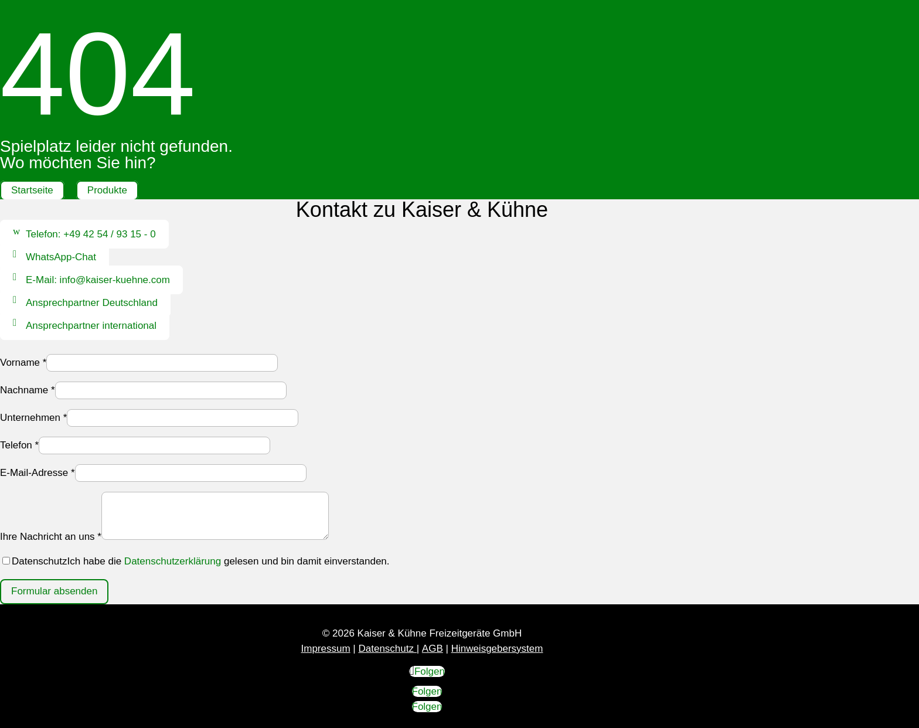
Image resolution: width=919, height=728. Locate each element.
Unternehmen (33, 417)
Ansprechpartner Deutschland (92, 302)
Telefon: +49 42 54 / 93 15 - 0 (91, 234)
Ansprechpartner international (91, 325)
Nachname (27, 390)
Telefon (19, 445)
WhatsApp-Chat (61, 257)
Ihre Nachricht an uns (50, 536)
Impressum (325, 648)
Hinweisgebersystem (497, 648)
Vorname (23, 362)
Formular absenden (54, 591)
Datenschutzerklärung (172, 561)
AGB (432, 648)
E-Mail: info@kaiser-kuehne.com (98, 279)
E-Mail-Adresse (37, 472)
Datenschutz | (388, 648)
